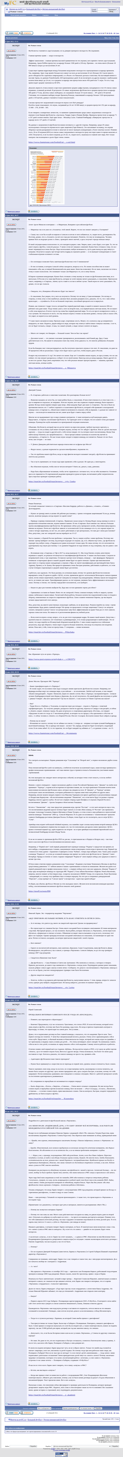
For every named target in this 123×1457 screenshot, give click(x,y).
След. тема (115, 38)
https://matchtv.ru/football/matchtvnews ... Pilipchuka (51, 632)
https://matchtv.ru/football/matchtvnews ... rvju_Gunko (52, 481)
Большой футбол (33, 9)
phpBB (53, 1449)
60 (111, 33)
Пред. (93, 33)
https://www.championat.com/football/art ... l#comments (53, 733)
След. (117, 33)
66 (114, 33)
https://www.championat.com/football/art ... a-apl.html (52, 142)
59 (109, 33)
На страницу (88, 33)
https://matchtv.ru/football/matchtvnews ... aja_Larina (51, 987)
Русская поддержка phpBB (61, 1450)
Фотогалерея (116, 1)
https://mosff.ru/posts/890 (39, 891)
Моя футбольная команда (103, 1)
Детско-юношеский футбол (53, 9)
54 (99, 33)
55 (101, 33)
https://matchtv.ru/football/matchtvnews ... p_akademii (52, 1395)
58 (107, 33)
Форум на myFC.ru (88, 1)
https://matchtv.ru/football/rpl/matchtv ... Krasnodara (51, 1098)
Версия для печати (11, 38)
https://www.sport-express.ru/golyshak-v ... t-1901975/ (52, 659)
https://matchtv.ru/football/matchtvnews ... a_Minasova (52, 368)
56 (103, 33)
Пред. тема (107, 38)
